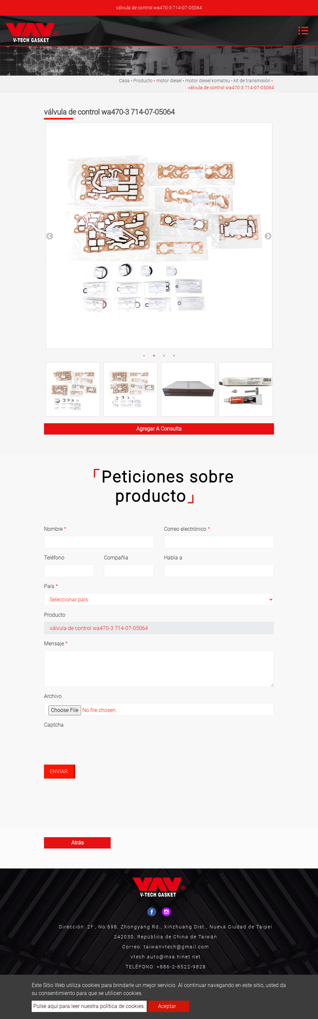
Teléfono (54, 557)
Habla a (173, 557)
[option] (159, 236)
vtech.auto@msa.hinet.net (166, 956)
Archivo (53, 696)
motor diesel (169, 80)
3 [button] (164, 355)
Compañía (116, 557)
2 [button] (154, 355)
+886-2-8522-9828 (181, 966)
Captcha (54, 725)
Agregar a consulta (159, 429)
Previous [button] (49, 235)
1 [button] (144, 355)
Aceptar (167, 1006)
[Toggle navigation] (303, 30)
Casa (124, 80)
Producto (143, 80)
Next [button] (267, 235)
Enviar (59, 771)
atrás (77, 843)
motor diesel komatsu (207, 80)
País (51, 586)
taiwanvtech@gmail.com (176, 946)
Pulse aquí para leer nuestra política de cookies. (89, 1006)
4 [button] (174, 355)
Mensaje (56, 643)
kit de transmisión (252, 80)
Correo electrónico (187, 529)
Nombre (55, 529)
